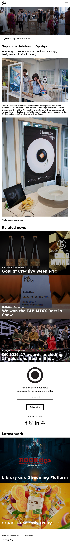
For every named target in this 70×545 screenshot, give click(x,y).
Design (19, 38)
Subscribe (35, 407)
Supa (40, 114)
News (27, 38)
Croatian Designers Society (33, 110)
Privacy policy (7, 540)
